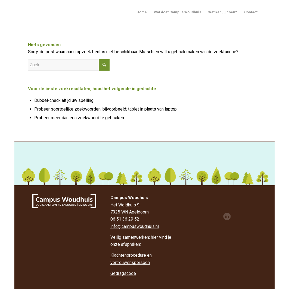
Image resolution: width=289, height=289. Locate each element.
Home (141, 12)
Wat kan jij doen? (222, 12)
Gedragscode (123, 273)
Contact (250, 12)
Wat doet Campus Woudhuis (177, 12)
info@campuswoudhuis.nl (134, 226)
